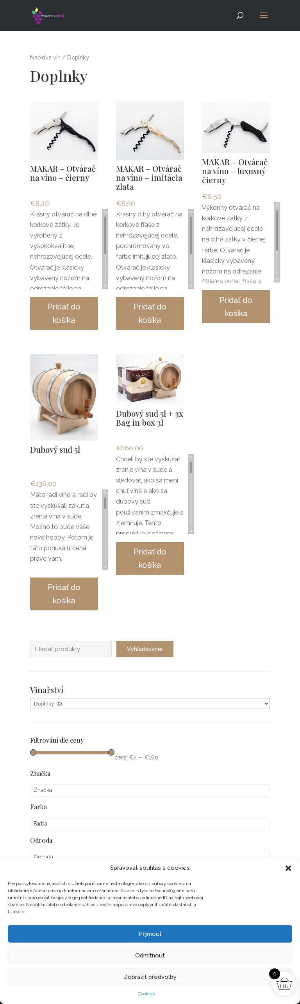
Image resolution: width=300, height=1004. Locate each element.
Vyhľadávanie (145, 636)
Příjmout (150, 933)
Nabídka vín (45, 57)
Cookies (146, 994)
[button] (288, 868)
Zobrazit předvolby (150, 977)
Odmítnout (150, 955)
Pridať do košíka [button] (64, 313)
